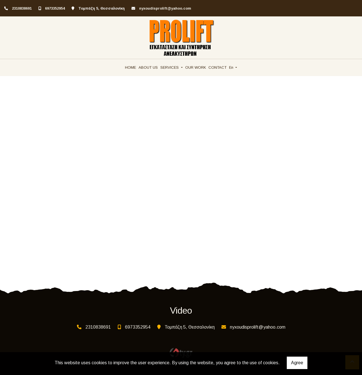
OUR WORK (195, 67)
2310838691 (22, 8)
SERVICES (170, 67)
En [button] (231, 67)
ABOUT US (148, 67)
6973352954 (55, 8)
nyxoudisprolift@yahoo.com (165, 8)
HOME (130, 67)
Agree (297, 362)
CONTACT (217, 67)
